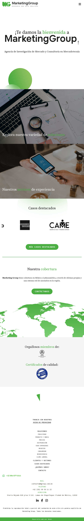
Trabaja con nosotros (42, 420)
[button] (66, 4)
